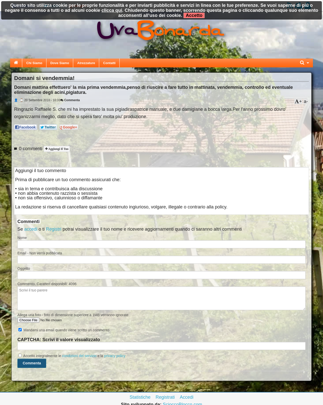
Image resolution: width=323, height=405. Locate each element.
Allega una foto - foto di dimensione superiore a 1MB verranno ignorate (72, 315)
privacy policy (114, 356)
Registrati (165, 397)
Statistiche (139, 397)
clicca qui (111, 10)
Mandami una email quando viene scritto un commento (63, 330)
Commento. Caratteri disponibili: (46, 284)
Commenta (70, 100)
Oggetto (23, 268)
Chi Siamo (34, 63)
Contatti (109, 63)
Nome (22, 237)
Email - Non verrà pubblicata (39, 253)
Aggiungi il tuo (57, 148)
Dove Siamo (59, 63)
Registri (53, 229)
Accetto (194, 15)
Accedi (187, 397)
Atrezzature (86, 63)
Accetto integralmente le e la (71, 356)
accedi (30, 229)
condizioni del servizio (79, 356)
